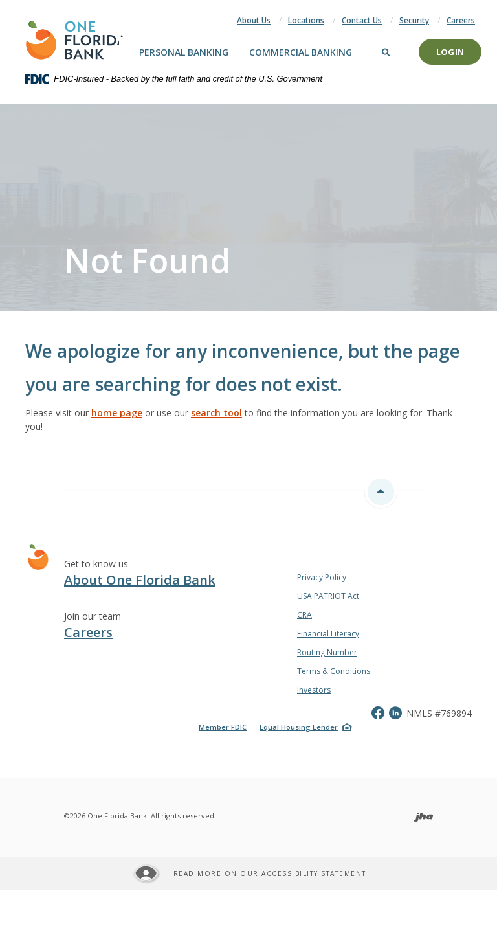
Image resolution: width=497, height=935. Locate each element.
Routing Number (327, 652)
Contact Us (362, 20)
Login (450, 52)
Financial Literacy (328, 633)
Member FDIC (223, 727)
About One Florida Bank (139, 580)
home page (116, 413)
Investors (314, 689)
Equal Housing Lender (299, 727)
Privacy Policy (321, 577)
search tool (216, 413)
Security (414, 20)
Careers (461, 20)
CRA (304, 614)
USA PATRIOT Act (328, 596)
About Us (254, 20)
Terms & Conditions (333, 671)
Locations (306, 20)
